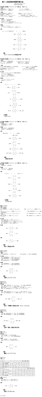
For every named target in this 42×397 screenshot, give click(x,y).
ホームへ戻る (2, 395)
